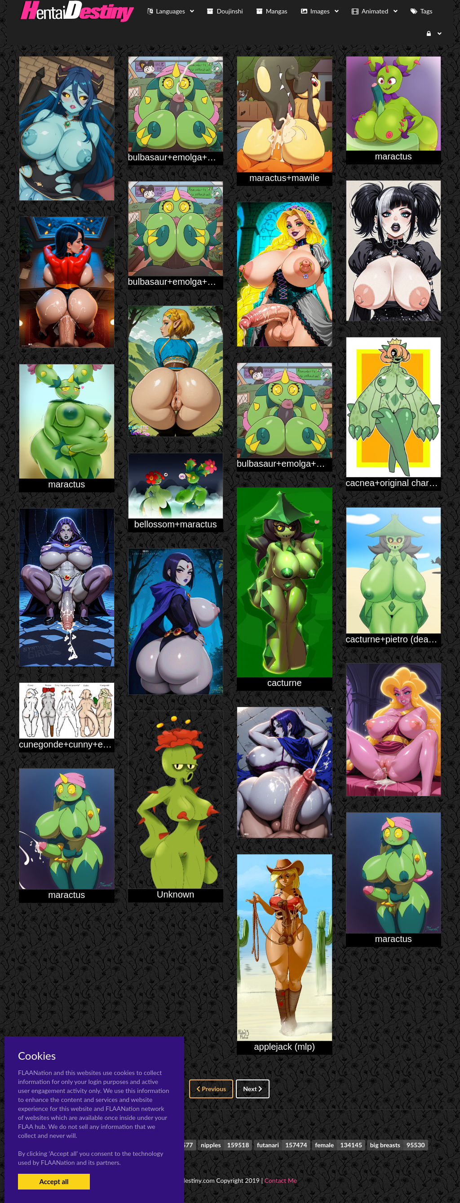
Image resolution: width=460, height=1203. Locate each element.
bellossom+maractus (175, 524)
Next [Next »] (252, 1088)
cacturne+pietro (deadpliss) (400, 639)
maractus (393, 156)
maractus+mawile (284, 178)
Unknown (175, 894)
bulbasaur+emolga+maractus (186, 157)
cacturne (284, 683)
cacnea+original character (397, 483)
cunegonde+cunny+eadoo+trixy (82, 744)
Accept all (53, 1181)
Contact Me (281, 1180)
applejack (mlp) (284, 1047)
